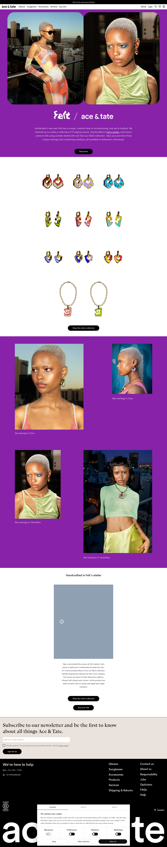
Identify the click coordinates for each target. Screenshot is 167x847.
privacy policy (63, 746)
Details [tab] (83, 807)
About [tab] (114, 807)
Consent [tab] (52, 807)
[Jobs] (152, 779)
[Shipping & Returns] (121, 790)
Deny (54, 841)
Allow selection (83, 841)
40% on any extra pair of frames (83, 2)
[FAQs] (152, 790)
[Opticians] (152, 784)
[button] (160, 7)
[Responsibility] (152, 774)
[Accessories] (121, 774)
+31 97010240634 (11, 775)
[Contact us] (152, 764)
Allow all (113, 841)
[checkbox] (4, 745)
